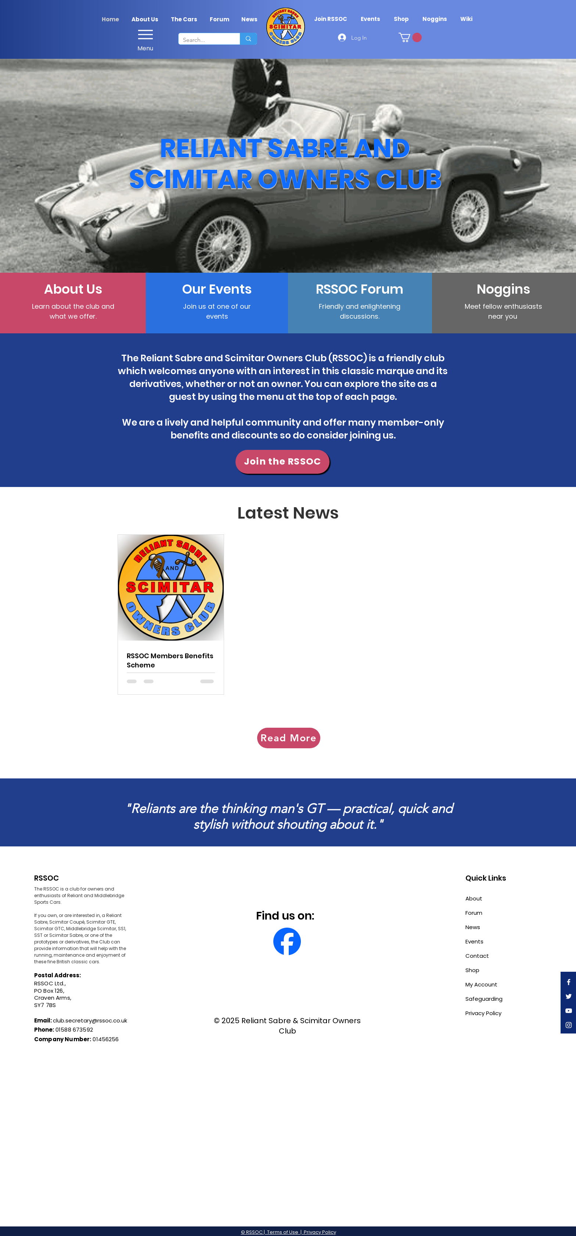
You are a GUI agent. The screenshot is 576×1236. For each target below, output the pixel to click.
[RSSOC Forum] (359, 289)
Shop (472, 970)
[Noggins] (503, 289)
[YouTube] (569, 1011)
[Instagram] (569, 1025)
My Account (481, 984)
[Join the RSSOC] (282, 462)
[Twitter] (569, 996)
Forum (473, 913)
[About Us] (73, 289)
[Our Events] (216, 289)
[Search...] (204, 40)
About (473, 898)
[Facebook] (569, 982)
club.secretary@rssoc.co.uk (90, 1020)
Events (474, 941)
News (472, 927)
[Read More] (288, 738)
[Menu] (145, 38)
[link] (410, 37)
